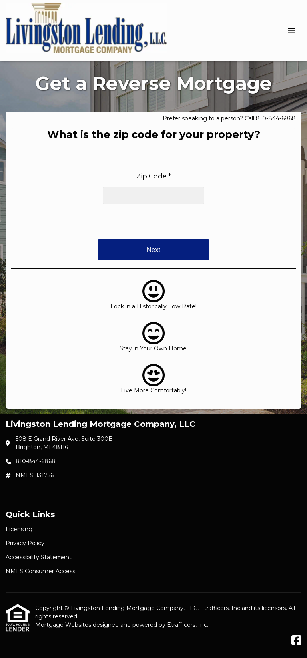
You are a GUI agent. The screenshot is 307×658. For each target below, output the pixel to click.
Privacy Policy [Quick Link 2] (25, 543)
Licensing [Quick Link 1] (19, 529)
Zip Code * (153, 176)
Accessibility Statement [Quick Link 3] (39, 557)
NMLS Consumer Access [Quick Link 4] (40, 571)
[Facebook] (296, 641)
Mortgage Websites (64, 624)
